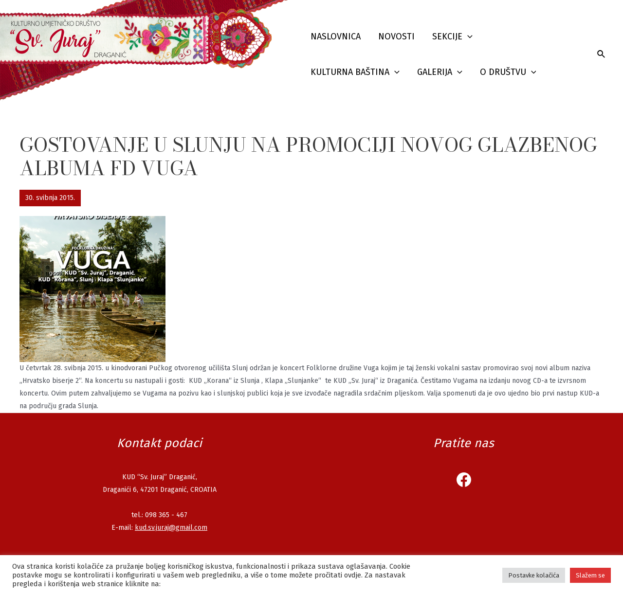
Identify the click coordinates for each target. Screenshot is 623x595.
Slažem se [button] (590, 575)
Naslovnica (336, 36)
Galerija (439, 72)
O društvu (508, 72)
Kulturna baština (355, 72)
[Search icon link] (601, 54)
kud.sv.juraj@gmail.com (171, 527)
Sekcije (452, 36)
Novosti (396, 36)
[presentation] (467, 36)
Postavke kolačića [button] (533, 575)
